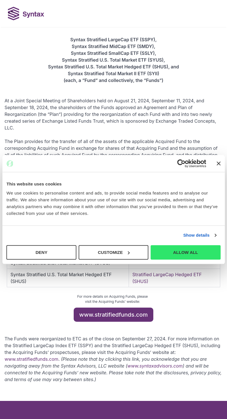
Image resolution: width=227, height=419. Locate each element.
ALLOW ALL (185, 252)
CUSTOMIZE (114, 252)
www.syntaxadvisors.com (155, 366)
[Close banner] (218, 163)
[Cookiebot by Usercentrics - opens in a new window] (181, 163)
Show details (196, 235)
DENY (41, 252)
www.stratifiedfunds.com (113, 314)
